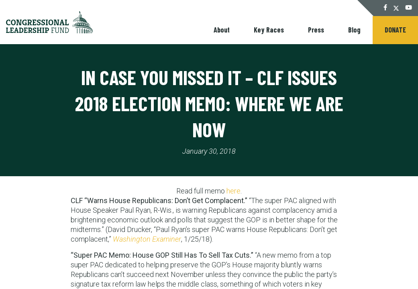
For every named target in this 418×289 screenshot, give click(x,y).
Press (316, 29)
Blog (354, 29)
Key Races (269, 29)
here (233, 191)
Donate (395, 29)
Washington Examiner (147, 239)
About (222, 29)
